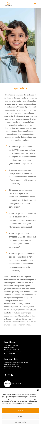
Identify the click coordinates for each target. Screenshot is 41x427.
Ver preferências (20, 422)
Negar (20, 416)
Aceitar (20, 410)
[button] (38, 390)
